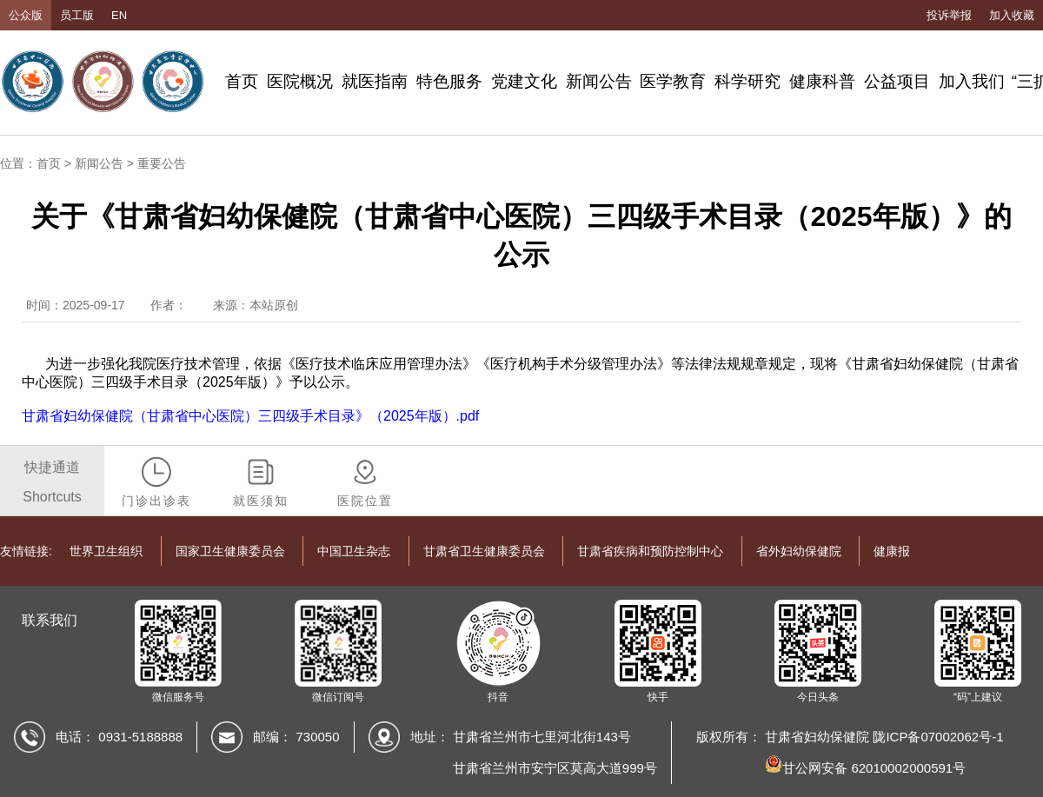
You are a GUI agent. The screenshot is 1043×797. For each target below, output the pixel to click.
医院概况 (300, 81)
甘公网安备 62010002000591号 (865, 767)
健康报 (892, 551)
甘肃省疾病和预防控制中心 (650, 551)
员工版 (77, 15)
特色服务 (449, 81)
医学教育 (673, 81)
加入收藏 (1011, 15)
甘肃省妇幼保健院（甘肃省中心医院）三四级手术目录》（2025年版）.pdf (250, 415)
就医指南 (375, 81)
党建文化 (524, 81)
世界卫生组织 (106, 551)
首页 (241, 81)
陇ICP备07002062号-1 (938, 736)
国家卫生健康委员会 (230, 551)
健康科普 (822, 81)
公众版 (26, 15)
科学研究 (747, 81)
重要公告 (161, 163)
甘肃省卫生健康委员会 (484, 551)
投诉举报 (949, 15)
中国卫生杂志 (353, 551)
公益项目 (897, 81)
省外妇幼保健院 (798, 551)
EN (119, 15)
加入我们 (972, 81)
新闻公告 (599, 81)
